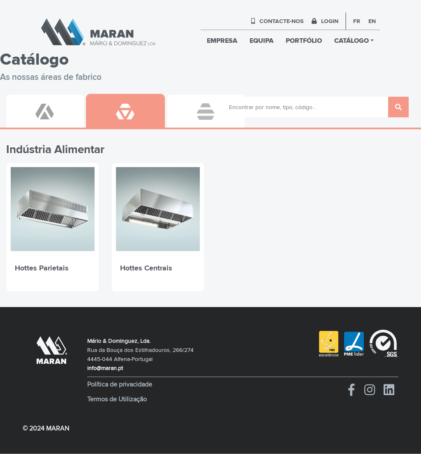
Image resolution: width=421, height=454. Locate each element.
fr (356, 21)
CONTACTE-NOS (277, 21)
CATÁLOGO (351, 40)
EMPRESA (222, 40)
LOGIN (325, 21)
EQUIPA (261, 40)
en (372, 21)
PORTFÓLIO (304, 40)
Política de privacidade (119, 384)
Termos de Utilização (117, 399)
